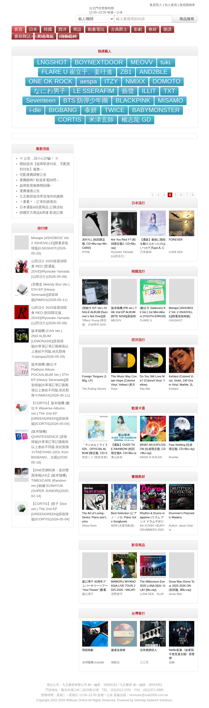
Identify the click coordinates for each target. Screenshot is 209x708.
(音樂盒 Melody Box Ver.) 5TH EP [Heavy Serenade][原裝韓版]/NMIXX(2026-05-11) (50, 292)
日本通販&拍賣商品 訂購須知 (41, 207)
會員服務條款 (142, 36)
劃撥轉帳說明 (68, 36)
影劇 (138, 29)
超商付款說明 (92, 36)
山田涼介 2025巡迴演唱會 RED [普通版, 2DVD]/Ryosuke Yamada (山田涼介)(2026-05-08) (50, 269)
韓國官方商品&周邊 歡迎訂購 (41, 212)
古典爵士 (119, 29)
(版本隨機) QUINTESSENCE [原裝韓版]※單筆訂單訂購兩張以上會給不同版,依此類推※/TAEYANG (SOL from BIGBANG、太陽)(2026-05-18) (50, 446)
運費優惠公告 (30, 191)
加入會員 (171, 5)
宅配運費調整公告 (33, 175)
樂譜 (167, 29)
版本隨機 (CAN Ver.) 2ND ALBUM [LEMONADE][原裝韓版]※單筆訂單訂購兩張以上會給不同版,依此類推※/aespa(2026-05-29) (50, 344)
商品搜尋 (184, 19)
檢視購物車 (187, 5)
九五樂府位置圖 (42, 36)
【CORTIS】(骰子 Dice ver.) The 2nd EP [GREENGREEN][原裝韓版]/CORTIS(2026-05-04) (50, 511)
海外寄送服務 (117, 36)
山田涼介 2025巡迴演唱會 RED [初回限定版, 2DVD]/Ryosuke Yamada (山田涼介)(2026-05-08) (50, 315)
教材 (153, 29)
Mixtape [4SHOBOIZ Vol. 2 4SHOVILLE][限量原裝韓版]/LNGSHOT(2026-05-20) (50, 245)
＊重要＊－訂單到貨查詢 (38, 202)
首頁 (18, 29)
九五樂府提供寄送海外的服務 (41, 196)
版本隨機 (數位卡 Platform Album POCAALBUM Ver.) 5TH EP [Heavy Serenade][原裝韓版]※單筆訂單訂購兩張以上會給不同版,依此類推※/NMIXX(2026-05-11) (50, 379)
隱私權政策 (165, 36)
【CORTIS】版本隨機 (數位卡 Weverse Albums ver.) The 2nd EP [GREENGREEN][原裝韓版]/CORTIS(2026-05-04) (50, 413)
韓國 (48, 29)
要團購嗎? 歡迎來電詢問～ (39, 180)
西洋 (62, 29)
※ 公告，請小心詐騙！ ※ (39, 158)
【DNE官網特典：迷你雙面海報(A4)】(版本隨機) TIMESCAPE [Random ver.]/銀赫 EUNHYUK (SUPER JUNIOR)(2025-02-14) (50, 483)
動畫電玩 (96, 29)
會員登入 (156, 5)
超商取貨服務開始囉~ (36, 185)
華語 (77, 29)
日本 (33, 29)
